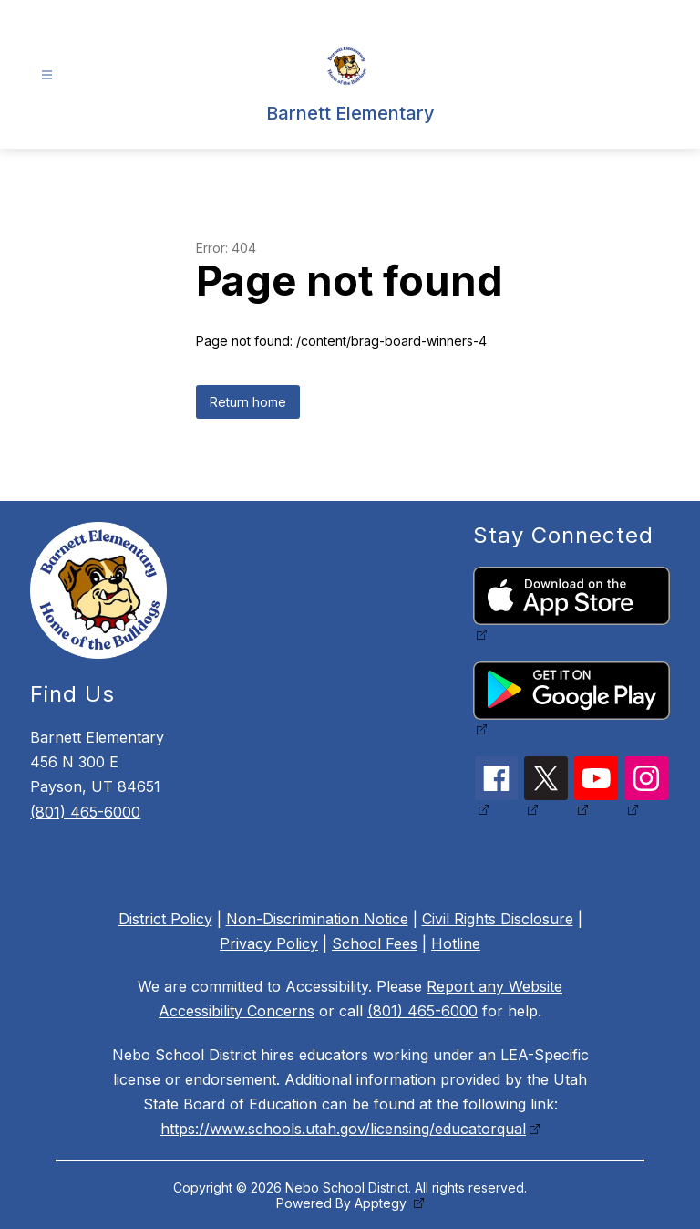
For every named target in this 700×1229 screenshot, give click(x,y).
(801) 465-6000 (85, 812)
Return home (248, 402)
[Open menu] (46, 75)
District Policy (165, 919)
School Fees (374, 943)
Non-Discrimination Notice (317, 919)
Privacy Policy (269, 943)
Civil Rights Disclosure (497, 919)
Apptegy (382, 1203)
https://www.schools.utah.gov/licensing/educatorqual (343, 1129)
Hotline (455, 943)
